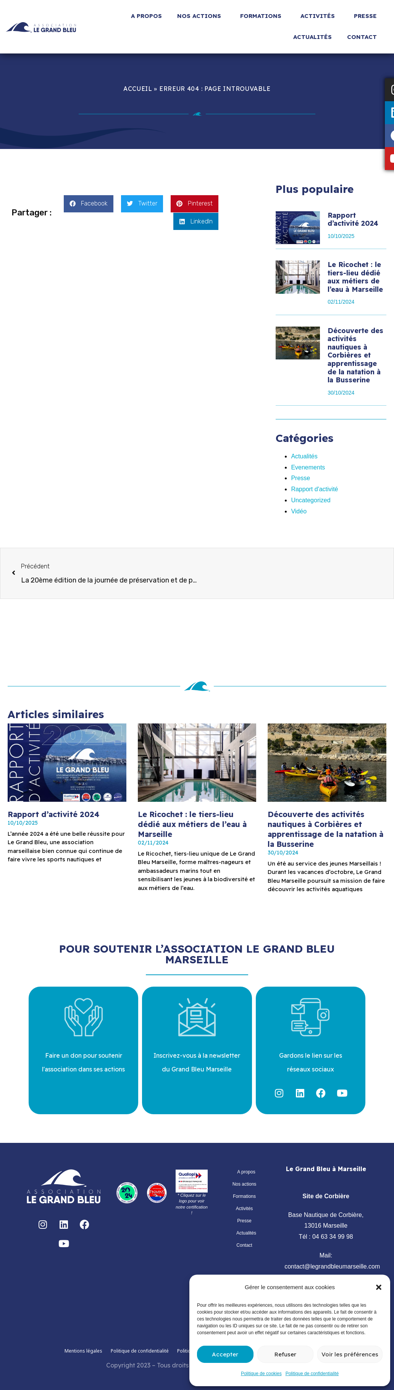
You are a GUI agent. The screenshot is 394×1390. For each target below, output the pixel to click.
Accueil (137, 88)
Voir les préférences (349, 1354)
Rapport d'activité (314, 489)
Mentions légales (83, 1351)
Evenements (308, 467)
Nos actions (201, 16)
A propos (146, 15)
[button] (379, 1287)
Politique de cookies (261, 1373)
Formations (262, 16)
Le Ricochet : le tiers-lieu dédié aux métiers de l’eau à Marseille (355, 277)
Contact (364, 37)
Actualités (312, 36)
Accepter (225, 1354)
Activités (319, 16)
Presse (367, 16)
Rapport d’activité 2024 (353, 219)
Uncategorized (310, 500)
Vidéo (299, 511)
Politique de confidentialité (312, 1373)
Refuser (285, 1354)
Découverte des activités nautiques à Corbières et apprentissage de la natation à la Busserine (355, 355)
